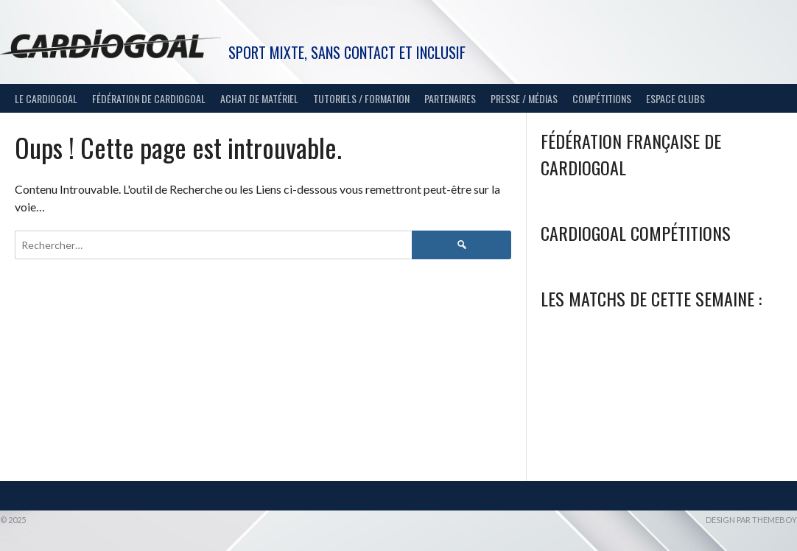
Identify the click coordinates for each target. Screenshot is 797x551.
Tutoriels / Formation (361, 98)
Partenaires (450, 98)
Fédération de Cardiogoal (149, 98)
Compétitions (601, 98)
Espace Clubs (675, 98)
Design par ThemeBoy (751, 519)
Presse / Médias (524, 98)
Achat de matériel (259, 98)
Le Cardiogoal (46, 98)
